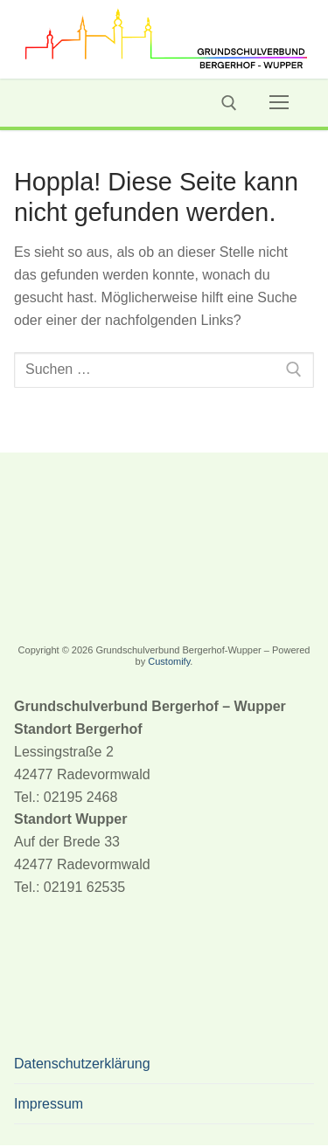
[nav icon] (279, 103)
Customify (169, 661)
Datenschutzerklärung (82, 1063)
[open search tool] (229, 103)
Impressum (48, 1103)
